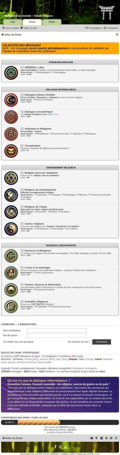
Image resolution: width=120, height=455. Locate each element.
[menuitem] (28, 28)
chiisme (52, 212)
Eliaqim (73, 359)
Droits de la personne (59, 306)
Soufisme (64, 212)
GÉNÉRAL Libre (34, 67)
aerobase (18, 359)
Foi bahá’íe (71, 228)
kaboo (98, 359)
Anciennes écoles (59, 133)
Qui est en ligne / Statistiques (20, 352)
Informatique (59, 72)
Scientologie (56, 228)
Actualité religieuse (36, 301)
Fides (81, 359)
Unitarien (25, 197)
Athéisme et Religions (38, 128)
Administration (43, 72)
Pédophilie (41, 306)
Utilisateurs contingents (84, 368)
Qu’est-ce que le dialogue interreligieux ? (38, 380)
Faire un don (39, 417)
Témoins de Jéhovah (99, 195)
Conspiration (32, 145)
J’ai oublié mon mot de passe (18, 341)
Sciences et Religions (38, 250)
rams (102, 371)
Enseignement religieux (61, 167)
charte (62, 97)
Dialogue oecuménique (39, 111)
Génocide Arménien (44, 289)
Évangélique (69, 195)
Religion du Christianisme (40, 189)
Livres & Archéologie (37, 267)
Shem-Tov (53, 114)
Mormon (82, 195)
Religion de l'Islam (36, 206)
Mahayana (89, 133)
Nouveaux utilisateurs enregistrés (53, 368)
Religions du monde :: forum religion (29, 15)
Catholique (41, 195)
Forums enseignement (23, 368)
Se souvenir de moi (79, 341)
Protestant (54, 195)
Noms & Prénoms (42, 100)
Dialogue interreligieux (61, 89)
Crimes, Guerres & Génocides (43, 284)
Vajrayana (76, 133)
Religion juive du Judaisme (41, 172)
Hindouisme (41, 228)
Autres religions (34, 223)
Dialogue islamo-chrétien (40, 94)
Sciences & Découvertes (61, 245)
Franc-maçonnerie (43, 272)
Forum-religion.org (61, 62)
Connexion (8, 324)
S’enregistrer (27, 324)
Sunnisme (40, 212)
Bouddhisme (42, 133)
